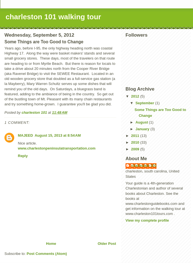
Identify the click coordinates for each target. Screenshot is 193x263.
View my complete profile (147, 220)
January (143, 129)
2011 (135, 136)
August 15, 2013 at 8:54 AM (58, 135)
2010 (135, 142)
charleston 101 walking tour (53, 17)
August (142, 122)
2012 (135, 96)
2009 (135, 149)
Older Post (107, 243)
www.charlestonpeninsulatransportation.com (56, 148)
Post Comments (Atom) (47, 254)
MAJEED (25, 135)
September (145, 103)
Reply (23, 156)
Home (51, 243)
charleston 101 (143, 166)
